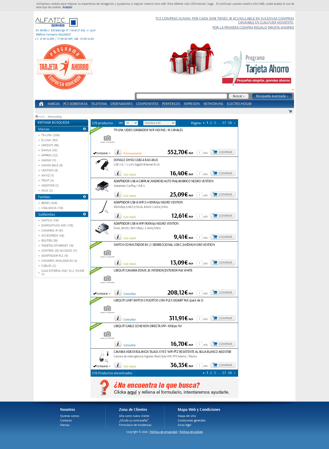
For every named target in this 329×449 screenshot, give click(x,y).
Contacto (66, 420)
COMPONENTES (147, 104)
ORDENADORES (121, 104)
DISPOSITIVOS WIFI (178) (57, 225)
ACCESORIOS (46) (52, 235)
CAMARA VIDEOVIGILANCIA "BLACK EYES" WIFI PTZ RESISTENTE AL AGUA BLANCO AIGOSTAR (172, 352)
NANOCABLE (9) (52, 165)
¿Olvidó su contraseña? (133, 420)
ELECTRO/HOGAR (239, 104)
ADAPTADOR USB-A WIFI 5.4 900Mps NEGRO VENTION (148, 203)
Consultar (129, 294)
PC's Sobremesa (75, 104)
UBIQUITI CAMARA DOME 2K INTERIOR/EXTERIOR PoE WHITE (153, 271)
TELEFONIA (99, 104)
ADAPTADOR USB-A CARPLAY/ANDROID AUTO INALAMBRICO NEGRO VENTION (163, 181)
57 (224, 123)
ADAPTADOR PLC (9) (54, 255)
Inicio (40, 116)
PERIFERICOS (171, 104)
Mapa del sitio (187, 416)
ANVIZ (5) (47, 175)
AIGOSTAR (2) (50, 185)
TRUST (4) (47, 180)
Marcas (54, 104)
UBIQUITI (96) (50, 145)
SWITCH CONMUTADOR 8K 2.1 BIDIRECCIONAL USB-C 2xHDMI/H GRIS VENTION (164, 245)
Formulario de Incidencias (135, 425)
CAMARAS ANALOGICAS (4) (59, 261)
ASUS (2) (47, 190)
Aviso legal (184, 425)
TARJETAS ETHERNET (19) (57, 245)
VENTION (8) (49, 170)
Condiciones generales (192, 420)
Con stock (129, 174)
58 (230, 123)
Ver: (121, 123)
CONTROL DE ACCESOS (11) (59, 250)
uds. (205, 153)
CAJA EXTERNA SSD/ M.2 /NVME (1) (62, 272)
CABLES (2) (48, 266)
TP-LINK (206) (50, 135)
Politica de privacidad (163, 432)
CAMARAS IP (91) (52, 230)
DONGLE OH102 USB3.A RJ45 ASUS (136, 160)
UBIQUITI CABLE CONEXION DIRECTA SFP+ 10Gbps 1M (147, 326)
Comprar (225, 152)
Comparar (102, 153)
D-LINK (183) (49, 140)
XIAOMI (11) (48, 160)
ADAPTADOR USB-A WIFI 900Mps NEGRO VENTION (146, 224)
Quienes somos (69, 416)
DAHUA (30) (49, 150)
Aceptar (67, 7)
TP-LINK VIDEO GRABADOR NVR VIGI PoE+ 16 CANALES (148, 130)
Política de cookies (191, 432)
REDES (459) (49, 203)
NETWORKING (213, 104)
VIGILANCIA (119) (52, 208)
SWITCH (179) (50, 220)
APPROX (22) (49, 155)
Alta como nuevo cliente (134, 416)
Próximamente (132, 153)
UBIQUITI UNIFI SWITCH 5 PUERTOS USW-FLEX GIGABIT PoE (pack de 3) (158, 301)
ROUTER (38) (49, 240)
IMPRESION (192, 104)
